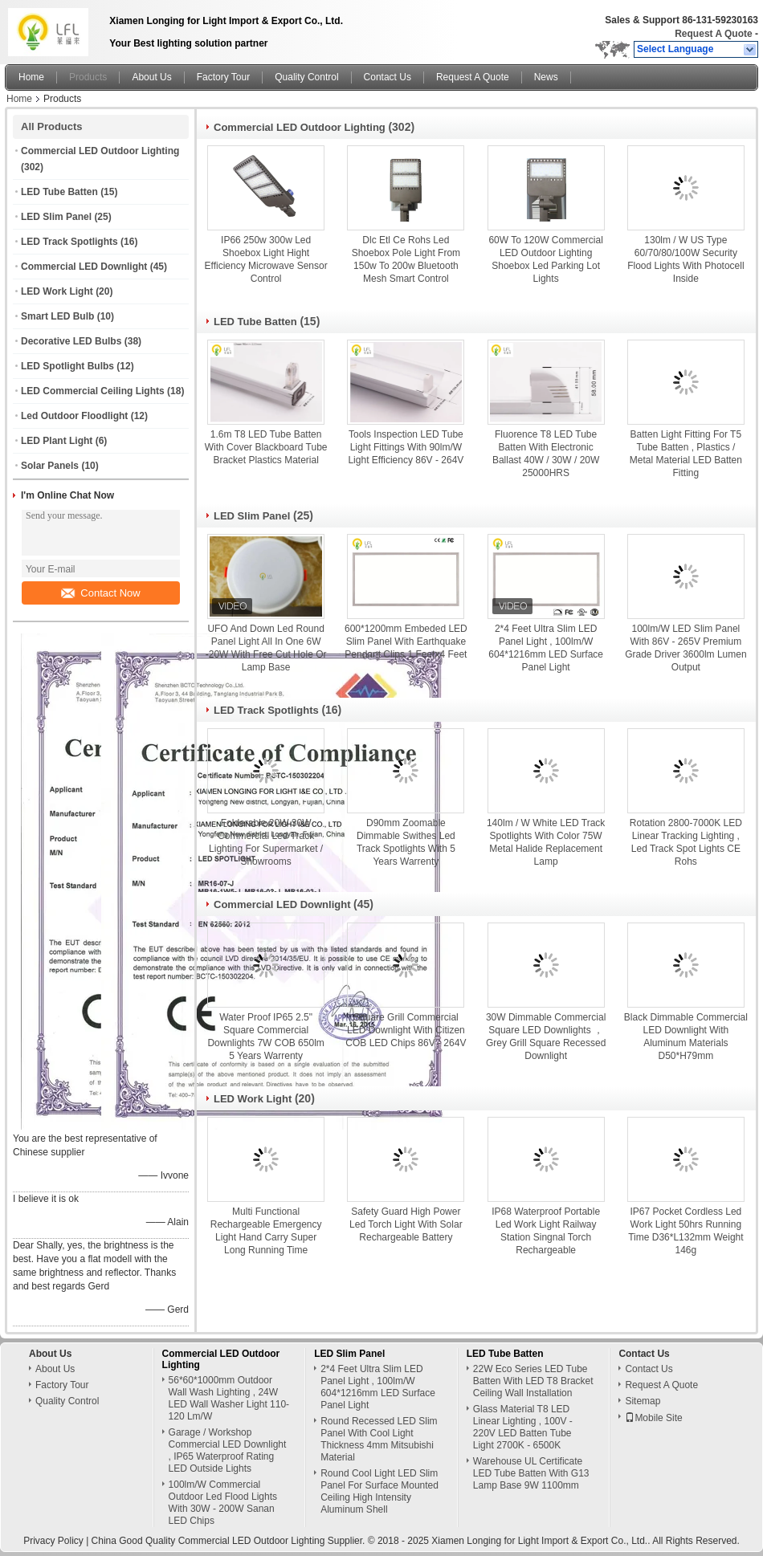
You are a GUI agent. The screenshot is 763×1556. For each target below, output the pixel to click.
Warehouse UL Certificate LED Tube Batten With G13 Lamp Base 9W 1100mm (531, 1473)
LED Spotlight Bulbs (67, 366)
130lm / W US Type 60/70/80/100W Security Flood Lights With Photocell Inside (685, 259)
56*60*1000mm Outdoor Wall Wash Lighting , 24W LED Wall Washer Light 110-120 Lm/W (229, 1398)
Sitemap (642, 1401)
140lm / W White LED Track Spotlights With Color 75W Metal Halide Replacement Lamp (546, 842)
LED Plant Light (56, 440)
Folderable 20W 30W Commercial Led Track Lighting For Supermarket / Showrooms (266, 842)
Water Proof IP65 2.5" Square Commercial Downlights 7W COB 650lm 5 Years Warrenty (265, 1036)
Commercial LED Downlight (84, 266)
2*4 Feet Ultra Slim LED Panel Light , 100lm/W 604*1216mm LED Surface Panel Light (545, 648)
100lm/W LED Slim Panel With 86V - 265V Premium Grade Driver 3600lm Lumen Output (685, 648)
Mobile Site (653, 1418)
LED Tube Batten (59, 192)
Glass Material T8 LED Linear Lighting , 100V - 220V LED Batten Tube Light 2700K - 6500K (523, 1427)
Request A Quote (713, 33)
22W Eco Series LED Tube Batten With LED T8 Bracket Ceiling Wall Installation (533, 1381)
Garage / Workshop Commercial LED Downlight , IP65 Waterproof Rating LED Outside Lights (228, 1450)
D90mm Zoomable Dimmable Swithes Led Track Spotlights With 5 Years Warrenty (406, 842)
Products (88, 77)
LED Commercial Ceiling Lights (93, 391)
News (546, 77)
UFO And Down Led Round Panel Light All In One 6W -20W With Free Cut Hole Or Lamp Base (266, 648)
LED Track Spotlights (69, 241)
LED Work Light (57, 291)
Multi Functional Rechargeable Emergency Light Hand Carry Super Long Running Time (266, 1231)
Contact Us (387, 77)
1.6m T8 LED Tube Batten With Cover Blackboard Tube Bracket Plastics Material (266, 447)
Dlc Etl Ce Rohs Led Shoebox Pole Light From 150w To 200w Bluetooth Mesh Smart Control (406, 259)
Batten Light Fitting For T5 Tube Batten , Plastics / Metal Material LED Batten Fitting (686, 454)
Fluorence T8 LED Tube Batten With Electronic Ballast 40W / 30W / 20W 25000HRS (545, 454)
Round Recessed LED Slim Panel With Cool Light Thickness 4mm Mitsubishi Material (378, 1439)
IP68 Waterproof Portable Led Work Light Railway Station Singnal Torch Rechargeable (546, 1231)
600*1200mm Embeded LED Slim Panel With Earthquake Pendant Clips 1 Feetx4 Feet (406, 641)
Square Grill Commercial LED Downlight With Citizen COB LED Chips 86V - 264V (405, 1030)
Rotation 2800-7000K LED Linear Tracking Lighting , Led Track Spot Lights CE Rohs (686, 842)
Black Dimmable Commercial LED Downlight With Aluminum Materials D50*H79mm (686, 1036)
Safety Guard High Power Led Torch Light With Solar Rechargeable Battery (406, 1224)
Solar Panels (50, 465)
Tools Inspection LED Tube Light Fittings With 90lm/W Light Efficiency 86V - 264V (405, 447)
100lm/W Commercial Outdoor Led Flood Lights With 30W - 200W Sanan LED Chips (223, 1502)
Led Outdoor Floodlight (74, 416)
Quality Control (306, 77)
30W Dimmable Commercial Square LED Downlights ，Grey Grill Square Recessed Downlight (546, 1036)
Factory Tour (223, 77)
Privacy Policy (53, 1540)
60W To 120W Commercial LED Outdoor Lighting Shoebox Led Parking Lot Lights (545, 259)
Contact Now (100, 593)
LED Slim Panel (56, 216)
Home (31, 77)
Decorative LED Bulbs (71, 341)
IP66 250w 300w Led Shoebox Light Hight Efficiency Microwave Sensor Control (266, 259)
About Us (151, 77)
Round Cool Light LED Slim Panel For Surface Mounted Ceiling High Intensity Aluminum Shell (379, 1491)
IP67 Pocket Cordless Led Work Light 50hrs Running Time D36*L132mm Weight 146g (685, 1231)
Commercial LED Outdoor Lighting (100, 151)
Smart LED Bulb (57, 316)
